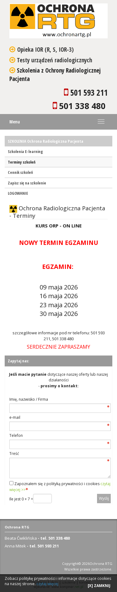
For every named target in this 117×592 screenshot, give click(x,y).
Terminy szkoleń (22, 162)
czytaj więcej (47, 583)
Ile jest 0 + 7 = (21, 499)
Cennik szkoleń (20, 172)
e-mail (14, 417)
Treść (14, 453)
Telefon (16, 435)
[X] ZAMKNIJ (99, 585)
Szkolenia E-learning (25, 151)
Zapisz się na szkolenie (27, 183)
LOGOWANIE (18, 193)
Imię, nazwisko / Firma (28, 399)
